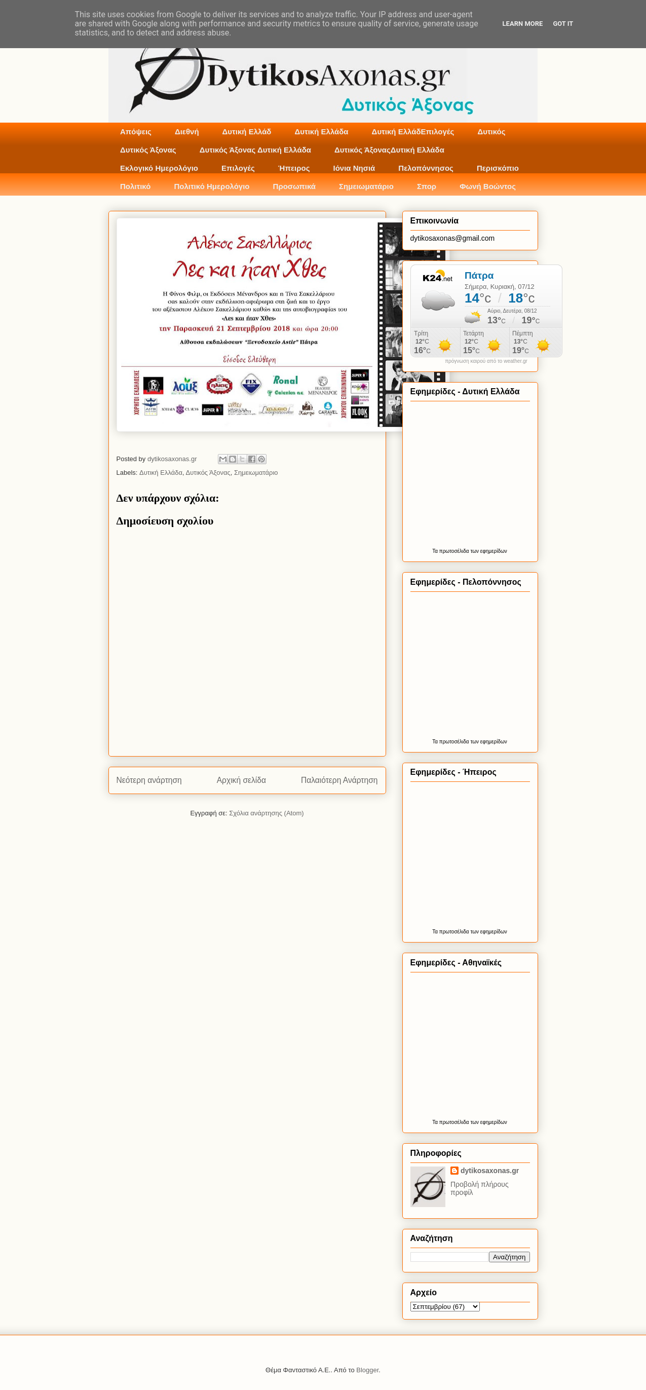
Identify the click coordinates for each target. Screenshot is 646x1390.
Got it (563, 23)
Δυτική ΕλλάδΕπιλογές (413, 131)
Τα (435, 551)
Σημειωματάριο (366, 186)
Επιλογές (238, 168)
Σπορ (426, 186)
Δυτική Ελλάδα (321, 131)
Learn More (523, 23)
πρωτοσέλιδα (454, 551)
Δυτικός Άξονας (148, 149)
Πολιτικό (135, 186)
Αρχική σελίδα (241, 780)
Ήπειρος (294, 168)
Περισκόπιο (498, 168)
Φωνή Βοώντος (488, 186)
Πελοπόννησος (425, 168)
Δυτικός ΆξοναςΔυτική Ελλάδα (389, 149)
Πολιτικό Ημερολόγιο (211, 186)
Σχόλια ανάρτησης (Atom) (266, 813)
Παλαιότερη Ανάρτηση (339, 780)
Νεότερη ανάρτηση (149, 780)
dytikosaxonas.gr (490, 1171)
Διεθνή (187, 131)
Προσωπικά (294, 186)
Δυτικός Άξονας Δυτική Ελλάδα (255, 149)
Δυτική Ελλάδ (247, 131)
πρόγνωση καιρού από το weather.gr (486, 361)
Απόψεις (135, 131)
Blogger (367, 1370)
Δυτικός (491, 131)
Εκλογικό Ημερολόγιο (159, 168)
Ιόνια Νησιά (354, 168)
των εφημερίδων (488, 551)
